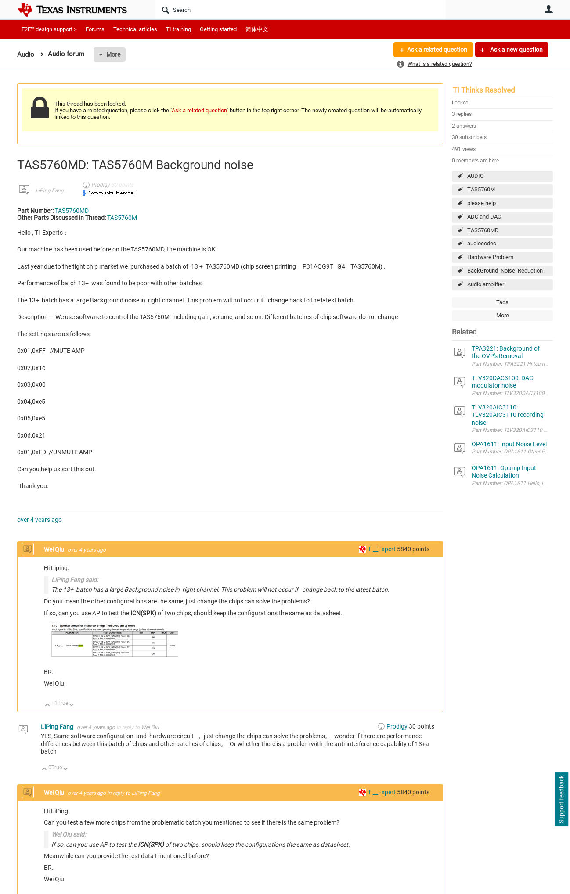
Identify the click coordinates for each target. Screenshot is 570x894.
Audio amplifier (485, 284)
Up (47, 705)
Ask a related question (437, 49)
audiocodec (481, 243)
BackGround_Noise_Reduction (505, 270)
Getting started (218, 29)
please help (481, 203)
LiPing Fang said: (74, 579)
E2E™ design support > (49, 29)
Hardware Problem (490, 257)
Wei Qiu (54, 549)
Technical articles (135, 29)
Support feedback (561, 800)
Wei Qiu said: (68, 834)
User (548, 9)
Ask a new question (516, 49)
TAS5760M (481, 189)
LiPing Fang (50, 190)
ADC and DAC (484, 216)
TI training (178, 29)
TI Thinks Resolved (484, 90)
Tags (502, 302)
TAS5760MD (483, 230)
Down (72, 705)
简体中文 (256, 29)
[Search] (300, 9)
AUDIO (475, 175)
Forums (95, 29)
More (113, 54)
